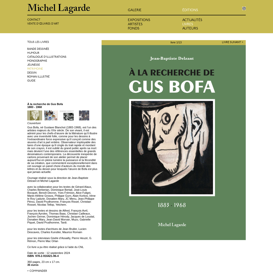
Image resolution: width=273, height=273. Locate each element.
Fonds (133, 28)
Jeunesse (33, 65)
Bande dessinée (38, 49)
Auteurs (190, 28)
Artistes (135, 24)
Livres (187, 24)
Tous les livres (38, 42)
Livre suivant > (232, 42)
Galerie (134, 10)
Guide (31, 81)
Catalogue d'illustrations (46, 57)
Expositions (139, 20)
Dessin (31, 73)
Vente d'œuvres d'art (43, 24)
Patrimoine (35, 69)
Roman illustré (38, 77)
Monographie (37, 61)
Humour (33, 53)
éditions (190, 10)
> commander (37, 271)
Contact (33, 20)
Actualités (192, 20)
